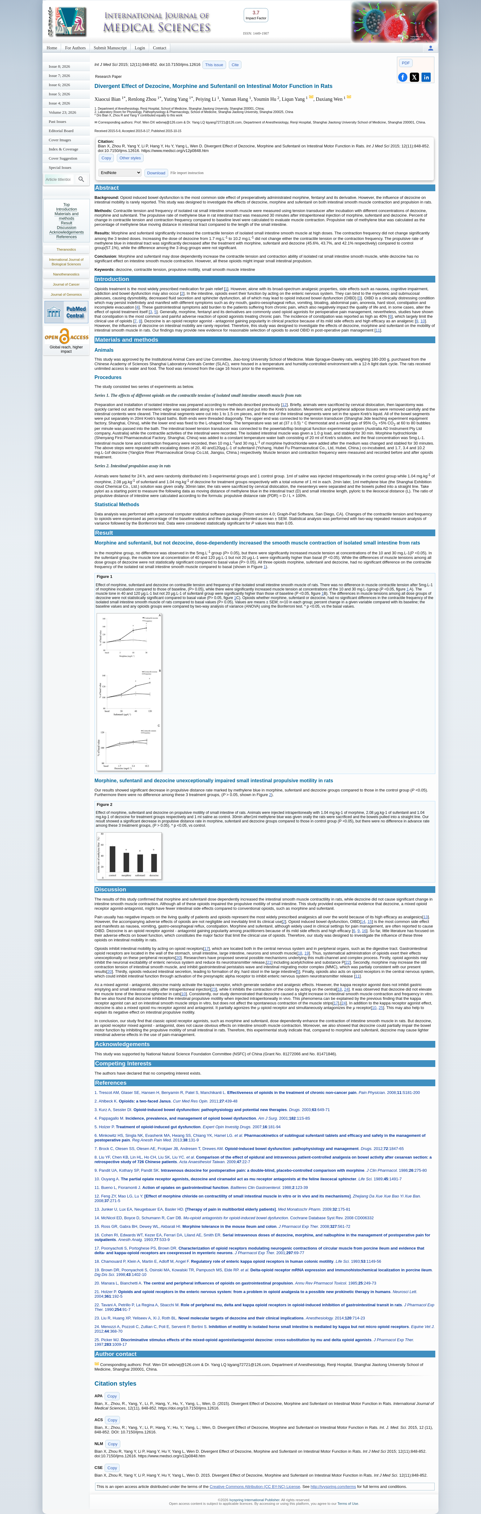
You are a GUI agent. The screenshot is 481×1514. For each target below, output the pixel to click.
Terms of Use (347, 1503)
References (66, 236)
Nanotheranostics (66, 274)
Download (156, 173)
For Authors (75, 48)
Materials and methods (67, 216)
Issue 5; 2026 (59, 94)
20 (178, 957)
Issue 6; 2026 (59, 84)
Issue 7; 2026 (59, 75)
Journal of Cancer (66, 284)
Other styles (130, 158)
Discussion (66, 227)
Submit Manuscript (110, 48)
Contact (160, 48)
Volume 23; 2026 (62, 112)
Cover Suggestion (63, 158)
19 (306, 953)
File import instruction (187, 173)
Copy (106, 158)
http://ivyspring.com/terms (333, 1486)
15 (369, 921)
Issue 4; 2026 (59, 103)
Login (140, 48)
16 (364, 930)
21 (269, 962)
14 (363, 921)
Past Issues (57, 121)
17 (206, 948)
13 (425, 917)
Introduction (66, 209)
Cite (235, 65)
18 (300, 953)
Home (52, 48)
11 (377, 330)
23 (214, 989)
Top (66, 204)
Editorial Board (61, 130)
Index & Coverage (63, 149)
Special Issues (60, 167)
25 (381, 1007)
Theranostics (66, 249)
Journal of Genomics (66, 294)
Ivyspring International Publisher (254, 1500)
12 (284, 404)
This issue (214, 65)
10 (423, 321)
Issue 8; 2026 (59, 66)
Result (66, 223)
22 (347, 962)
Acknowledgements (66, 232)
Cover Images (60, 140)
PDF (406, 63)
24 (346, 989)
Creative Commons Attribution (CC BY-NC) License (255, 1486)
